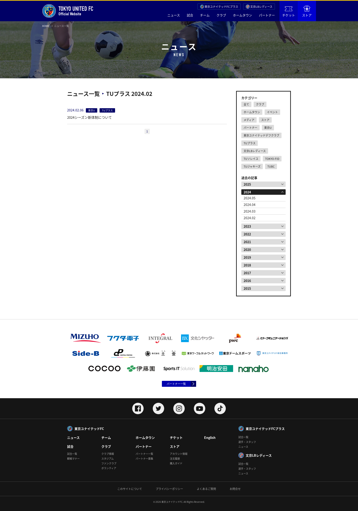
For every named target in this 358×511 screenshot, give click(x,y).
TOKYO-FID (272, 159)
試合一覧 (72, 454)
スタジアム (107, 459)
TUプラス (249, 143)
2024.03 (249, 211)
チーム (205, 15)
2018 (247, 265)
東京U (268, 128)
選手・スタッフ (247, 442)
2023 (247, 226)
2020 (247, 249)
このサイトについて (129, 489)
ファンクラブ (108, 463)
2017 (247, 273)
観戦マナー (73, 459)
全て (246, 104)
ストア (307, 11)
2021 (247, 242)
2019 (247, 257)
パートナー (267, 15)
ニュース (173, 15)
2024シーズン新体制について (89, 117)
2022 (247, 234)
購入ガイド (176, 463)
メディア (249, 120)
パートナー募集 (144, 459)
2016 (247, 280)
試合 (190, 15)
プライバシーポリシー (169, 489)
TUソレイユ (251, 159)
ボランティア (108, 468)
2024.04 (249, 204)
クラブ (221, 15)
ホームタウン (242, 15)
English (210, 437)
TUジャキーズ (252, 166)
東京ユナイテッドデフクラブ (261, 135)
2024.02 (249, 218)
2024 (247, 192)
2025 (247, 184)
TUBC (271, 166)
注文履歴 (175, 459)
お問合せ (235, 489)
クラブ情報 (107, 454)
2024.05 (249, 198)
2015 (247, 288)
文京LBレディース (261, 7)
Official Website (67, 11)
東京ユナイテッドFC (89, 428)
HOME (45, 26)
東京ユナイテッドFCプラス (221, 7)
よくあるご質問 (206, 489)
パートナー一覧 (176, 384)
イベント (272, 112)
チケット (288, 11)
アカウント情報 (178, 454)
